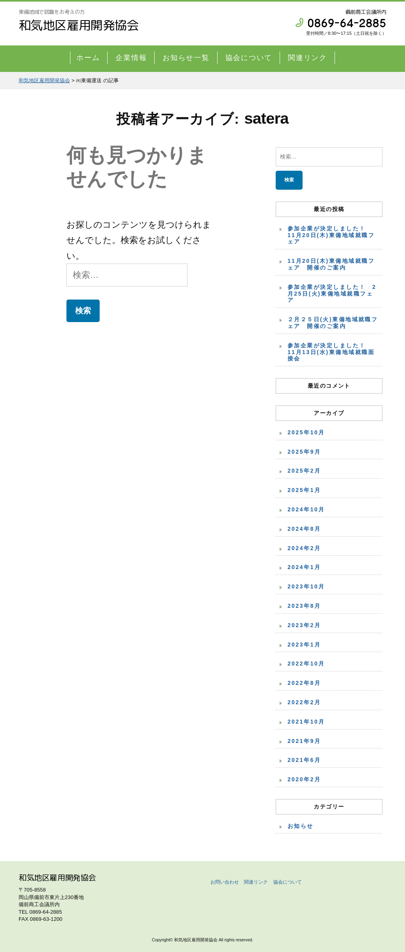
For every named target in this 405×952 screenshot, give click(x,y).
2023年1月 (304, 644)
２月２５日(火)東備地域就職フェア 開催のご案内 (333, 322)
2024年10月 (306, 509)
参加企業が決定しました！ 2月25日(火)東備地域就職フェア (332, 294)
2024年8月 (304, 529)
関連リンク (307, 58)
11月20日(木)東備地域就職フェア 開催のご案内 (331, 264)
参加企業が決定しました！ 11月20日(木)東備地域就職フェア (331, 235)
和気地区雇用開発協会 (79, 25)
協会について (249, 58)
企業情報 (131, 58)
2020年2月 (304, 779)
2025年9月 (304, 452)
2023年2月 (304, 625)
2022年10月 (306, 663)
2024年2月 (304, 548)
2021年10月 (306, 721)
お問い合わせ (224, 882)
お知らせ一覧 (186, 58)
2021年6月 (304, 760)
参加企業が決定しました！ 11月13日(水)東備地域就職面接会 (331, 352)
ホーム (88, 58)
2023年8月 (304, 606)
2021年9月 (304, 741)
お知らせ (301, 826)
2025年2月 (304, 471)
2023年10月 (306, 586)
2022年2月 (304, 702)
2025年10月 (306, 432)
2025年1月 (304, 490)
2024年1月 (304, 567)
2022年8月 (304, 683)
